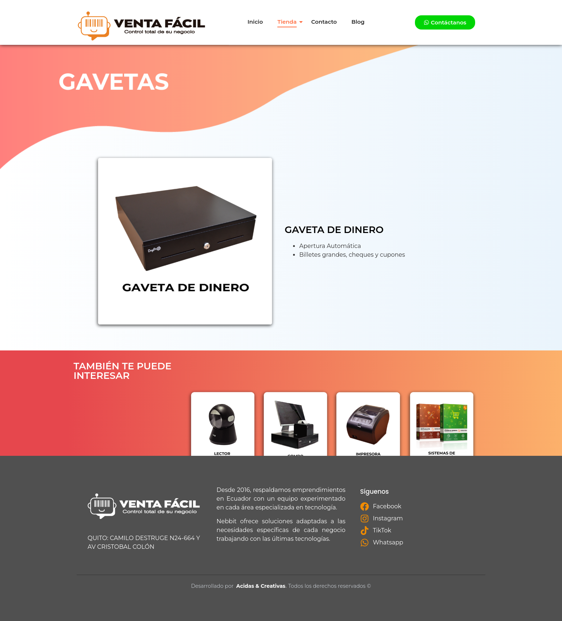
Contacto (324, 21)
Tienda (286, 21)
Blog (358, 21)
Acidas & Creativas (260, 586)
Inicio (255, 21)
